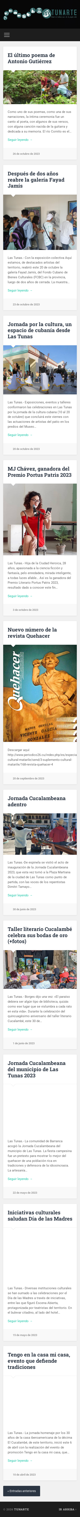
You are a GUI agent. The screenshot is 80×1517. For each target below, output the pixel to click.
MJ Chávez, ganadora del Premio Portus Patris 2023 (39, 471)
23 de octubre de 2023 (26, 304)
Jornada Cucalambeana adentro (37, 801)
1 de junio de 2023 (24, 1043)
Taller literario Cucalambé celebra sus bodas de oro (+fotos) (40, 935)
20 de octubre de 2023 (26, 449)
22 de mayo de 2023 (25, 1192)
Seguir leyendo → (20, 140)
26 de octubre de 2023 (26, 153)
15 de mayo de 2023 (25, 1335)
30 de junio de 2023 (24, 909)
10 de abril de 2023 (24, 1474)
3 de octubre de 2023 (25, 609)
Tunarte (21, 1509)
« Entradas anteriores (21, 1491)
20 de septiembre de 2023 (28, 778)
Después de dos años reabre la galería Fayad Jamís (36, 179)
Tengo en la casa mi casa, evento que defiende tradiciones (39, 1360)
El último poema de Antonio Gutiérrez (31, 58)
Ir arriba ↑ (68, 1509)
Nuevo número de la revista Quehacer (32, 632)
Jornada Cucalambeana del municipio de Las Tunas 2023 (37, 1069)
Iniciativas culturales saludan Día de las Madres (40, 1215)
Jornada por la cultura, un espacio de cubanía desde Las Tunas (40, 330)
